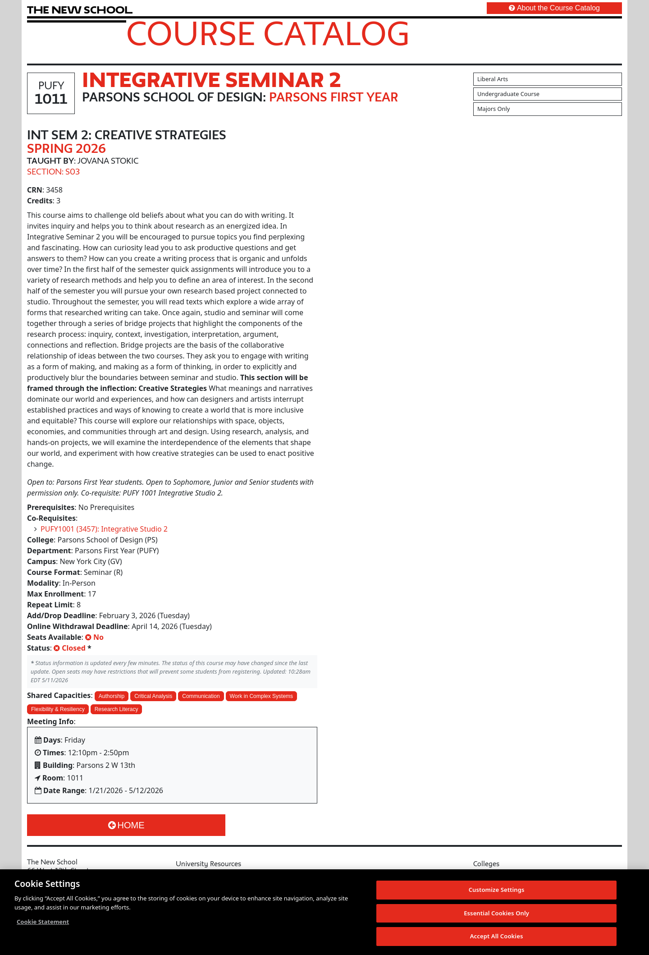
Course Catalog (268, 32)
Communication (200, 696)
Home (126, 825)
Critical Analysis (153, 696)
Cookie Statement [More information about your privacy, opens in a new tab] (43, 922)
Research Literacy (116, 709)
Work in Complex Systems (261, 696)
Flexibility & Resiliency (58, 709)
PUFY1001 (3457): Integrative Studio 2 (104, 529)
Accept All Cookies (496, 936)
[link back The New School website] (80, 9)
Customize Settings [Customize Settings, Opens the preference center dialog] (497, 890)
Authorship (111, 696)
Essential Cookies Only (496, 913)
